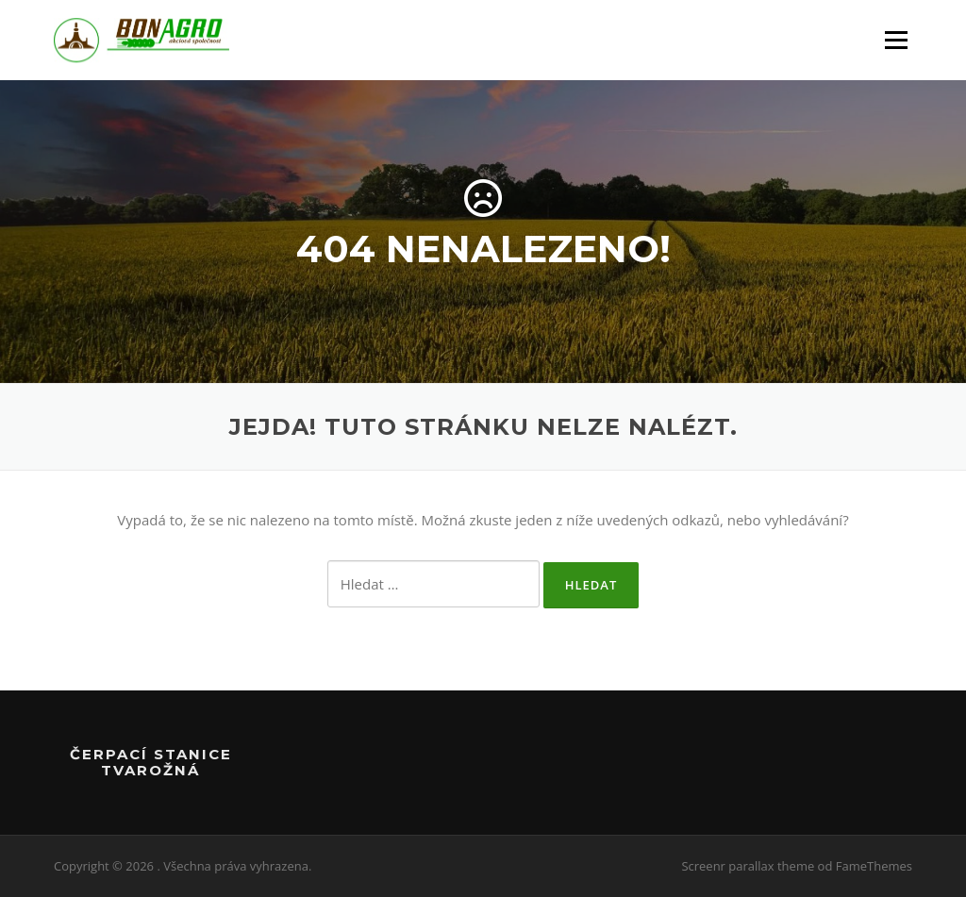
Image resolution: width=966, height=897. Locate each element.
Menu (895, 39)
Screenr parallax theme (747, 865)
